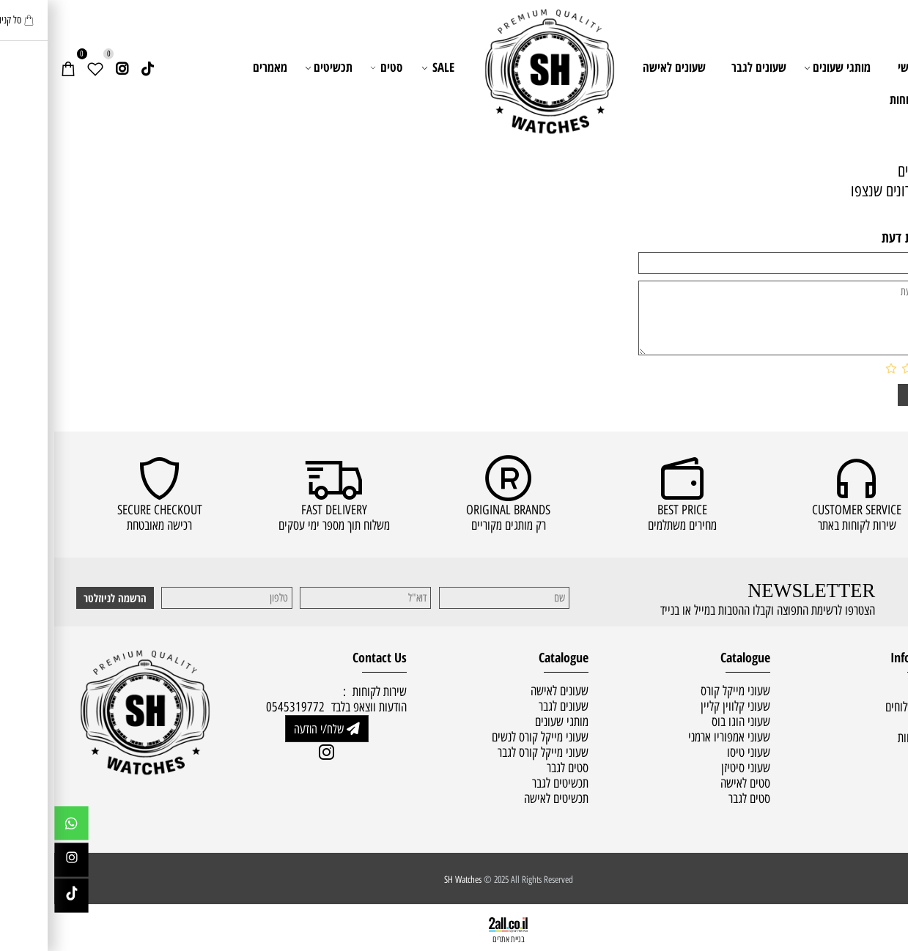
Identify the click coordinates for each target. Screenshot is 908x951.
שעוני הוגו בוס (686, 721)
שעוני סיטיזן (691, 767)
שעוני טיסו (694, 752)
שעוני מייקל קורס (681, 690)
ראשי (855, 67)
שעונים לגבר (704, 67)
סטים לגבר (695, 798)
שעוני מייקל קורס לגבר (488, 752)
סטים (332, 67)
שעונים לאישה (620, 67)
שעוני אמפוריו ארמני (675, 736)
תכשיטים (275, 67)
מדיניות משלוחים (864, 706)
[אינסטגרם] (67, 67)
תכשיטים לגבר (506, 783)
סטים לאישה (691, 783)
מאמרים (216, 67)
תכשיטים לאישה (502, 798)
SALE (384, 67)
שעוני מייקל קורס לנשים (486, 736)
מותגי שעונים (784, 67)
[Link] (93, 67)
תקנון (887, 722)
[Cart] (14, 67)
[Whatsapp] (17, 826)
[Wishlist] (41, 67)
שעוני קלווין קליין (681, 706)
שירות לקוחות (865, 99)
